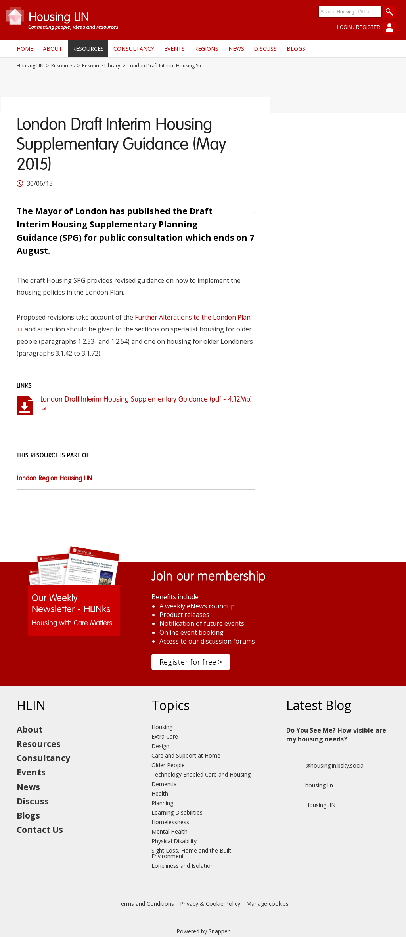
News (236, 48)
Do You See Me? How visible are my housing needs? (336, 734)
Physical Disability (174, 841)
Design (160, 746)
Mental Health (169, 831)
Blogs (296, 48)
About (52, 48)
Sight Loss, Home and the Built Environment (191, 853)
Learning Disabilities (177, 812)
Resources (88, 48)
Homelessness (170, 822)
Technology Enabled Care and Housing (201, 774)
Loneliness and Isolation (182, 865)
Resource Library (101, 66)
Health (159, 793)
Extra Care (164, 736)
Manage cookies (267, 903)
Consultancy (133, 48)
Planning (162, 803)
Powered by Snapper (203, 931)
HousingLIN (310, 805)
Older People (168, 765)
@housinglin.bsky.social (325, 765)
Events (174, 48)
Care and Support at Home (185, 755)
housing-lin (309, 785)
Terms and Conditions (145, 903)
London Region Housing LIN (54, 479)
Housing (161, 727)
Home (25, 48)
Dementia (164, 784)
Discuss (265, 48)
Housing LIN (30, 66)
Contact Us (40, 829)
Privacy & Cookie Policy (210, 903)
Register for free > (190, 662)
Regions (206, 48)
